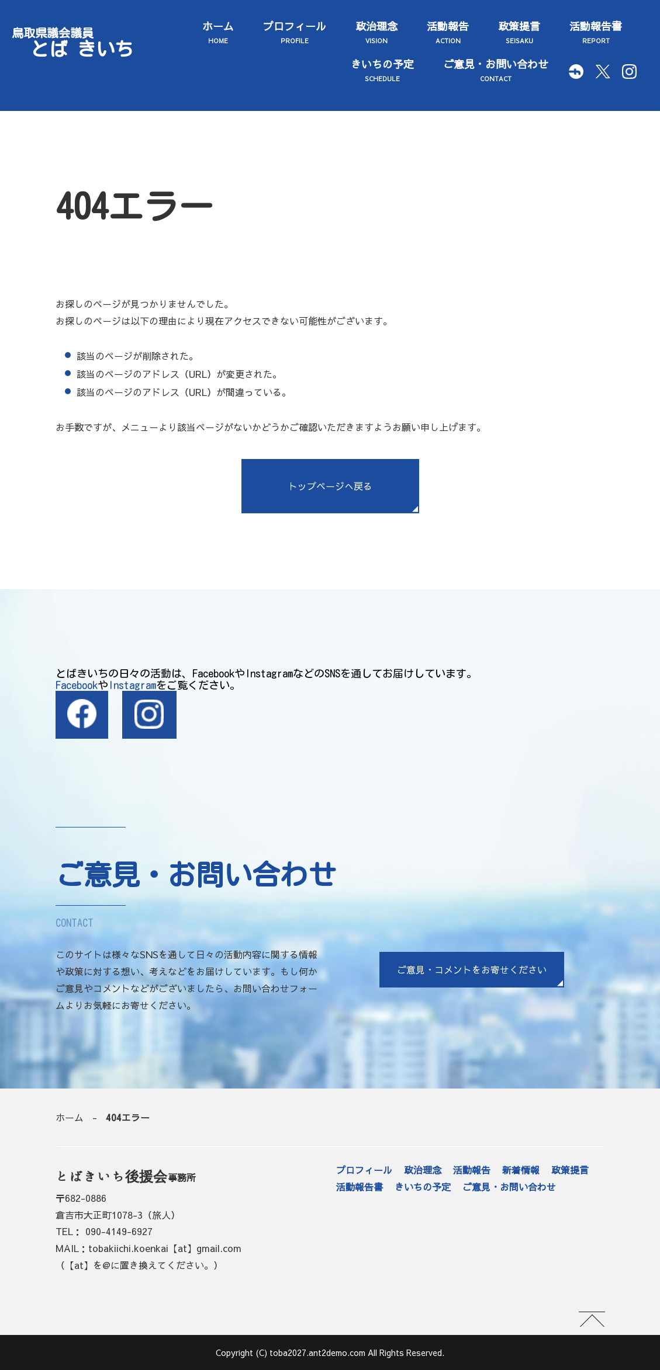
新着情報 (521, 1170)
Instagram (132, 685)
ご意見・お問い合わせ (495, 71)
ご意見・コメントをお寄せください (472, 969)
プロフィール (294, 33)
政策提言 (519, 33)
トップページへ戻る (330, 485)
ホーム (218, 33)
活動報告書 (595, 33)
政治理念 (376, 33)
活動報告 (448, 33)
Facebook (77, 685)
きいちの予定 (382, 71)
